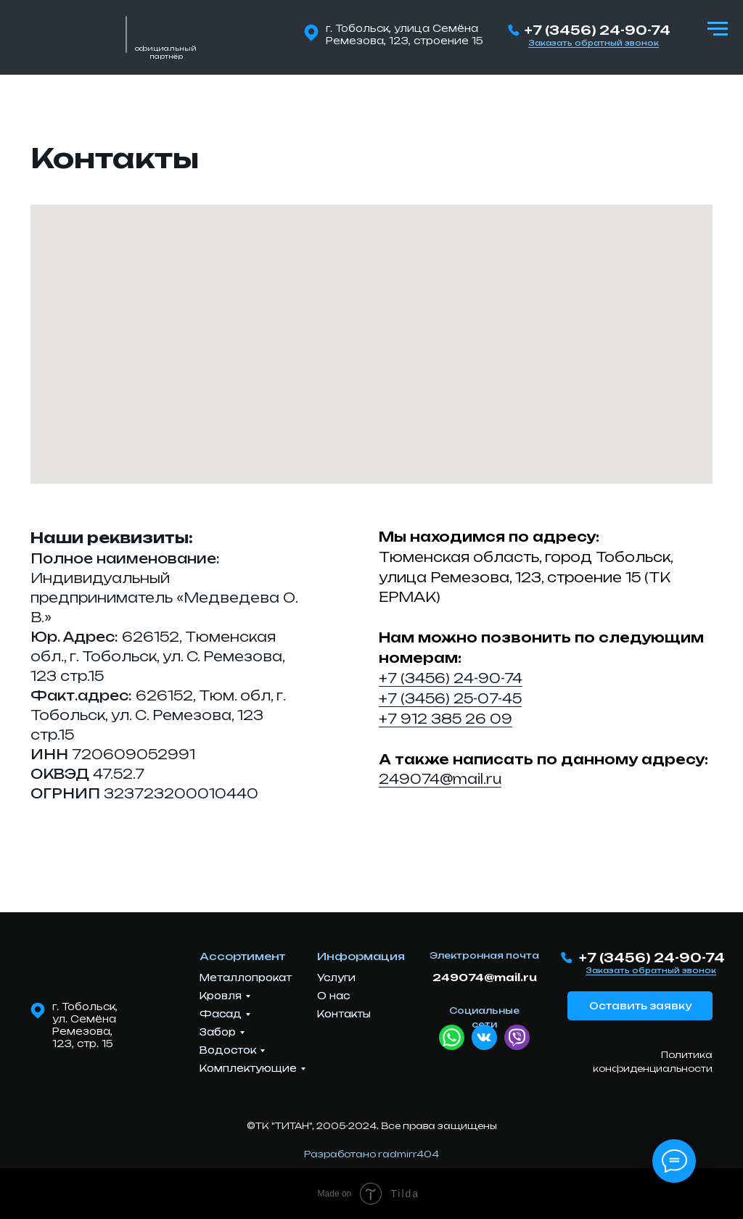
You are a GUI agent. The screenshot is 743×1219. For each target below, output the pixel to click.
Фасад (221, 1014)
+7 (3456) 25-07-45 (450, 698)
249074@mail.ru (440, 779)
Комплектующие (248, 1068)
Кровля (221, 995)
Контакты (344, 1014)
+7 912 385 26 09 (445, 719)
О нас (333, 995)
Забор (218, 1032)
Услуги (336, 977)
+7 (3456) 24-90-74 (597, 30)
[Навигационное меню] (717, 29)
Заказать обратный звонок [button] (593, 42)
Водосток (228, 1050)
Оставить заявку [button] (640, 1006)
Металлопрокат (246, 977)
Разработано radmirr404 (371, 1154)
